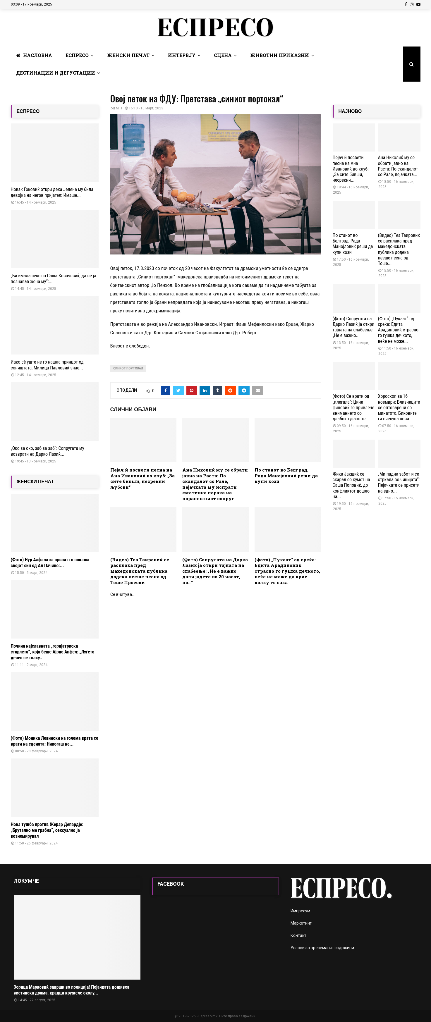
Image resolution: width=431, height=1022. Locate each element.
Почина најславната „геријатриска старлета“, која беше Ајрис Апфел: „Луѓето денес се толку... (53, 651)
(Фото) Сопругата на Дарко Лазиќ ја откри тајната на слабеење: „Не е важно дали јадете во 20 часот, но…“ (215, 571)
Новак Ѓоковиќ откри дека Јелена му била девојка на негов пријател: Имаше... (52, 192)
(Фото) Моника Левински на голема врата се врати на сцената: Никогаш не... (54, 741)
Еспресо (77, 55)
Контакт (298, 935)
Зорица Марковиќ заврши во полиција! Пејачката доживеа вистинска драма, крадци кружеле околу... (71, 990)
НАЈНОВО (350, 111)
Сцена (223, 55)
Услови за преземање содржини (322, 947)
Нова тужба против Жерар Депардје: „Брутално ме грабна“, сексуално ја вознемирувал (47, 830)
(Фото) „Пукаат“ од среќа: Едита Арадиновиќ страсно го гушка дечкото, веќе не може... (398, 330)
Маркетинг (301, 923)
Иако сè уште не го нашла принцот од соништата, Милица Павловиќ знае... (47, 365)
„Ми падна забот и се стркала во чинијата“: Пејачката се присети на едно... (399, 482)
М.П (119, 108)
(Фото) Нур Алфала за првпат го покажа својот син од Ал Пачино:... (50, 562)
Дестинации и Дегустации (55, 73)
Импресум (300, 911)
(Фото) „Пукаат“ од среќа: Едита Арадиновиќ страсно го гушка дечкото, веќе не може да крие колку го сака (287, 571)
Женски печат (128, 55)
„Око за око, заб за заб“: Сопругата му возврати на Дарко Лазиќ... (47, 451)
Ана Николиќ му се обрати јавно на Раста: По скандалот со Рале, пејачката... (398, 166)
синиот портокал (128, 368)
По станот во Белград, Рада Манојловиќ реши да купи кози (286, 475)
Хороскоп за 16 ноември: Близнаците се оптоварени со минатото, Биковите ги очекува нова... (399, 407)
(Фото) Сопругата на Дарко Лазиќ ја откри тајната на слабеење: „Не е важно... (354, 327)
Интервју (181, 55)
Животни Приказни (279, 55)
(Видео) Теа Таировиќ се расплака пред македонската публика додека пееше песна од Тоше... (399, 249)
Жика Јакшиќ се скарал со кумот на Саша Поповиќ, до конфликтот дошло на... (351, 485)
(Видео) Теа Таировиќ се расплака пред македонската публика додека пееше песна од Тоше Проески (139, 571)
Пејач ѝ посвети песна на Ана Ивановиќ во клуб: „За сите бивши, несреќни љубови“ (142, 478)
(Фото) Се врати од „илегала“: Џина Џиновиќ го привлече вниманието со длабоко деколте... (353, 407)
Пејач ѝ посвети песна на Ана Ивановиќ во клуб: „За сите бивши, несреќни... (351, 169)
